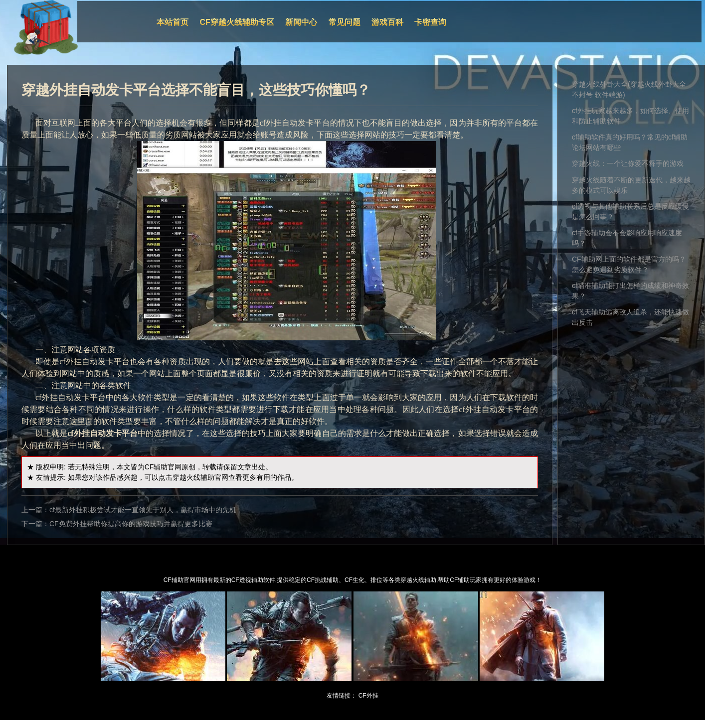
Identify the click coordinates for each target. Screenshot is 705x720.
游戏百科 (387, 22)
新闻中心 (301, 22)
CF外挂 (368, 695)
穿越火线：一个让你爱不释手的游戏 (628, 163)
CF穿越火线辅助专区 (237, 22)
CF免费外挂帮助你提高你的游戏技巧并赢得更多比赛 (130, 524)
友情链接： (341, 695)
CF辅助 (156, 467)
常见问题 (344, 22)
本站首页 (172, 22)
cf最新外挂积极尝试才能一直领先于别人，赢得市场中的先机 (142, 510)
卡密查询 (430, 22)
